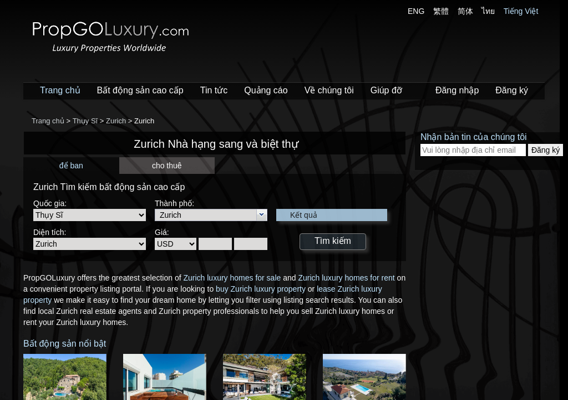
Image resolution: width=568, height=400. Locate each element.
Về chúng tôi (329, 90)
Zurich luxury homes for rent (346, 277)
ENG (416, 11)
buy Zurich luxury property (261, 288)
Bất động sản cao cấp (140, 90)
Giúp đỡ (386, 90)
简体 (465, 11)
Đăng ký (511, 90)
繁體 (441, 11)
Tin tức (214, 90)
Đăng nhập (457, 90)
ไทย (488, 11)
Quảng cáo (265, 90)
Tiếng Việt (521, 11)
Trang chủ (60, 90)
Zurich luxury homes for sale (232, 277)
